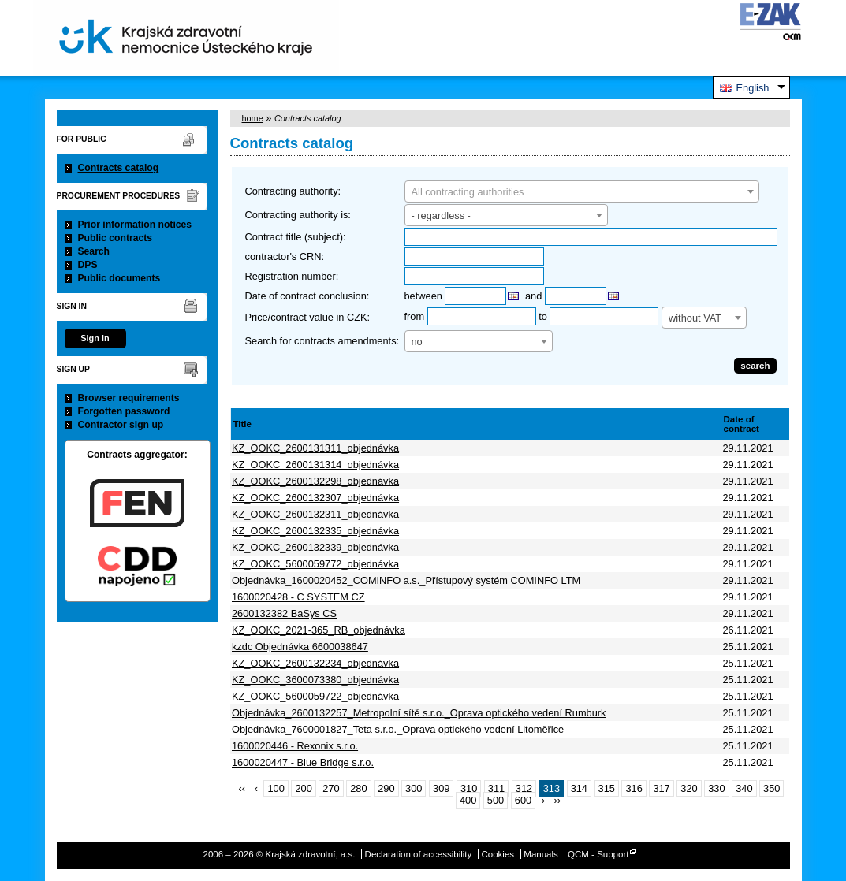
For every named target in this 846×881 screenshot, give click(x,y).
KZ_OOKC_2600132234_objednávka (315, 663)
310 (468, 788)
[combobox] (581, 191)
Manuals (541, 854)
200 (303, 788)
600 (523, 800)
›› (557, 800)
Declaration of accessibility (418, 854)
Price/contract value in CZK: (308, 317)
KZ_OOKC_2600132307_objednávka (315, 498)
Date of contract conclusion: (307, 296)
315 (606, 788)
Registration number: (292, 276)
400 (468, 800)
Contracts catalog (118, 167)
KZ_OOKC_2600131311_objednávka (315, 448)
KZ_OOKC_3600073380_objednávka (315, 680)
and (533, 296)
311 (496, 788)
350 (771, 788)
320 (688, 788)
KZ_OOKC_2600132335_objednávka (315, 531)
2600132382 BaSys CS (284, 613)
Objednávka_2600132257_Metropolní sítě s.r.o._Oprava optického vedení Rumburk (419, 713)
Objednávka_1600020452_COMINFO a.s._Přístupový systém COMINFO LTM (406, 580)
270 (330, 788)
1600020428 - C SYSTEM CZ (298, 597)
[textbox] (581, 192)
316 (633, 788)
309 (441, 788)
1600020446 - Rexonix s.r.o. (295, 746)
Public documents (119, 278)
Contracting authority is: (298, 215)
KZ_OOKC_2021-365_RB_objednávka (318, 630)
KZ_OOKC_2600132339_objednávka (315, 547)
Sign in (94, 338)
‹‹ (242, 788)
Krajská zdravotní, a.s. (186, 38)
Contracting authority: (293, 191)
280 (358, 788)
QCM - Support (598, 854)
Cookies (497, 854)
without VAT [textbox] (695, 318)
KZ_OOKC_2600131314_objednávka (315, 464)
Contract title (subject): (295, 237)
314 (579, 788)
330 (716, 788)
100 (275, 788)
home (252, 118)
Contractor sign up (121, 424)
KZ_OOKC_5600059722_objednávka (315, 696)
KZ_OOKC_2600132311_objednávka (315, 514)
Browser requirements (129, 397)
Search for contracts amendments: (322, 341)
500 (495, 800)
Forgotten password (124, 411)
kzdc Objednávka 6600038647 (300, 646)
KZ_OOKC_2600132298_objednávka (315, 481)
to (543, 316)
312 (524, 788)
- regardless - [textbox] (441, 215)
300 (413, 788)
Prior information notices (135, 224)
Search (94, 251)
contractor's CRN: (285, 256)
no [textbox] (417, 342)
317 (661, 788)
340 (744, 788)
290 (386, 788)
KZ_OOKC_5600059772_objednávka (315, 564)
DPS (88, 264)
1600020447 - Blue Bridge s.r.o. (303, 762)
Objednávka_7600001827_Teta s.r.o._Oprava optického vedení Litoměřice (398, 729)
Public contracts (115, 237)
